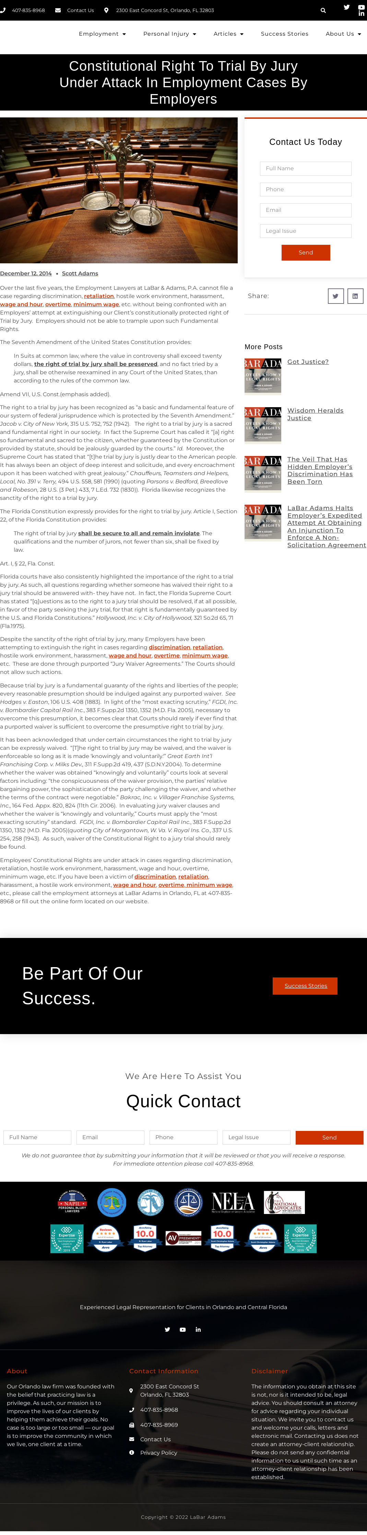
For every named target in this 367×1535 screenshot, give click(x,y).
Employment (102, 34)
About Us (344, 34)
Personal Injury (170, 34)
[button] (323, 10)
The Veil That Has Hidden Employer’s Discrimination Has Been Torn (320, 470)
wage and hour (21, 304)
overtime (58, 304)
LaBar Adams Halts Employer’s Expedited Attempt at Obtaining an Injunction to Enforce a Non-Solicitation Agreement (326, 526)
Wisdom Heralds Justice (315, 414)
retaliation (99, 296)
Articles (229, 34)
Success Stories (285, 34)
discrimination (169, 647)
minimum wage (96, 304)
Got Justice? (308, 362)
